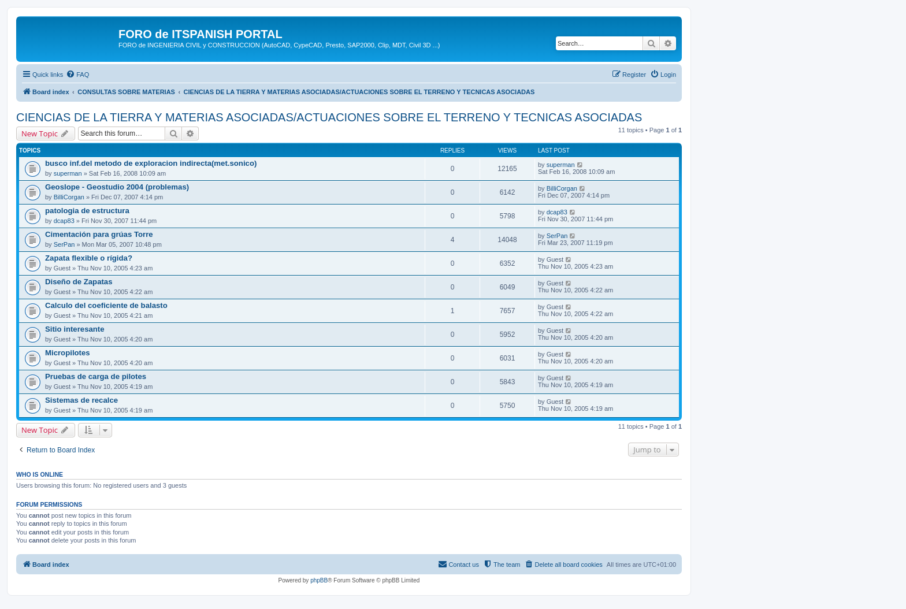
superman (68, 173)
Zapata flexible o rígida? (88, 258)
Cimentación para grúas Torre (99, 234)
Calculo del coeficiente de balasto (106, 305)
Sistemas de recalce (81, 400)
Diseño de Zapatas (79, 281)
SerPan (64, 244)
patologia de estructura (87, 210)
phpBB (319, 580)
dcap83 (64, 220)
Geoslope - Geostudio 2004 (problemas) (117, 187)
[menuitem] (77, 74)
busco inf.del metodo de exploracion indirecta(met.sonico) (151, 163)
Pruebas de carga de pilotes (95, 376)
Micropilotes (67, 352)
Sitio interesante (75, 329)
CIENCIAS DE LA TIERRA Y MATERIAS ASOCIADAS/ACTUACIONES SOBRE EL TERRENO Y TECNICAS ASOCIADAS (329, 117)
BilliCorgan (69, 197)
